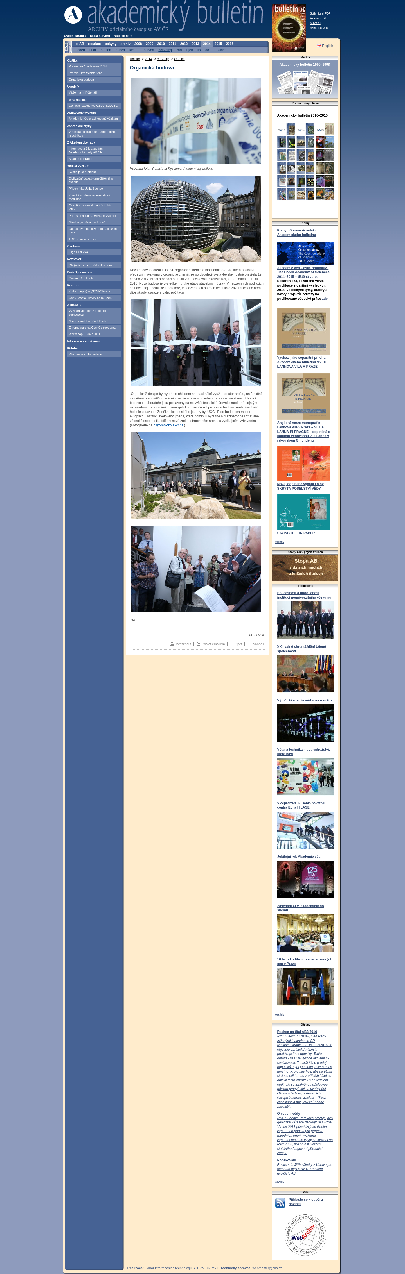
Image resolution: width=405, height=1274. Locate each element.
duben (120, 50)
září (179, 50)
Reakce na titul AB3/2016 (297, 1032)
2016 (229, 44)
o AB (80, 44)
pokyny (110, 44)
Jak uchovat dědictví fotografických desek (93, 230)
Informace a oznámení (83, 341)
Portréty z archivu (80, 272)
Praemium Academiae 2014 (88, 66)
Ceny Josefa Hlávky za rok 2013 (91, 297)
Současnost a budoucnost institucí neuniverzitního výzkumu (304, 595)
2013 (195, 44)
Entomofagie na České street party (92, 327)
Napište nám (123, 35)
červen (149, 50)
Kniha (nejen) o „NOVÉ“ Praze (90, 291)
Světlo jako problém (82, 172)
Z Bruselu (74, 304)
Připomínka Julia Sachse (86, 188)
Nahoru (258, 644)
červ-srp (165, 50)
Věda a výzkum (78, 165)
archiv (125, 44)
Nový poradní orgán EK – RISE (90, 321)
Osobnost (74, 246)
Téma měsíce (77, 99)
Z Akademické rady (81, 142)
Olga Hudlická (78, 252)
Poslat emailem (213, 644)
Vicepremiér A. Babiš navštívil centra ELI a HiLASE (301, 805)
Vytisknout (183, 644)
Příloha (72, 348)
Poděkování (286, 1160)
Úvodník (73, 86)
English (325, 46)
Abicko (135, 59)
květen (134, 50)
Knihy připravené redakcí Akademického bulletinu (297, 232)
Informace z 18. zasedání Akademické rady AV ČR (86, 150)
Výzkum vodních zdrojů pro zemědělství (87, 312)
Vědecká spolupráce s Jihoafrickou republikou (93, 133)
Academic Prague (81, 158)
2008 (138, 44)
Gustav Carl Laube (82, 278)
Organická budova (81, 79)
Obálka (72, 60)
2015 (218, 44)
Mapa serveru (100, 35)
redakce (94, 44)
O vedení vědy (288, 1114)
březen (106, 50)
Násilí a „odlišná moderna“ (87, 222)
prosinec (219, 50)
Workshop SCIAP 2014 (85, 334)
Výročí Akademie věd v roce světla (304, 700)
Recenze (73, 285)
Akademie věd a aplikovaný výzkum (93, 118)
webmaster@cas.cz (267, 1268)
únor (92, 50)
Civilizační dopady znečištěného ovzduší (91, 180)
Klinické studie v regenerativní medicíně (89, 197)
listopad (203, 50)
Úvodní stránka (75, 35)
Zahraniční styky (79, 126)
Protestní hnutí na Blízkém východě (93, 215)
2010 (161, 44)
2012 (184, 44)
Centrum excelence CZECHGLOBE (93, 105)
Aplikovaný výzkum (81, 112)
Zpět (238, 644)
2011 (172, 44)
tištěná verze (308, 277)
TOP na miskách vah (83, 239)
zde (325, 299)
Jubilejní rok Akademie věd (299, 857)
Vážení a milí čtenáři (83, 92)
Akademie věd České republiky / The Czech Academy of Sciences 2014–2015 (303, 272)
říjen (189, 50)
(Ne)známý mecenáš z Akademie (91, 265)
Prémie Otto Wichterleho (86, 73)
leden (81, 50)
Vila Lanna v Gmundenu (85, 354)
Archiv (279, 542)
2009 (150, 44)
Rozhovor (74, 259)
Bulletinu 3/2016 (304, 1071)
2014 (207, 44)
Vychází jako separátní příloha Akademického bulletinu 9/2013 (302, 360)
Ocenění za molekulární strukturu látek (91, 207)
